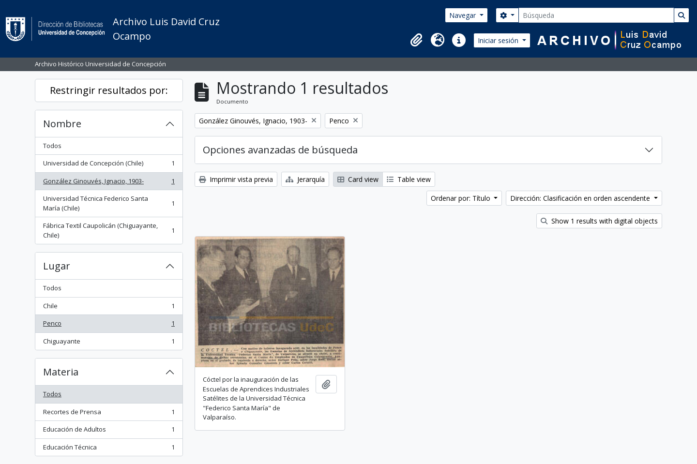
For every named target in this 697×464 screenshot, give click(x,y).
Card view (358, 179)
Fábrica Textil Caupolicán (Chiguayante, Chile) (109, 230)
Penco (109, 325)
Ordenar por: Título (461, 198)
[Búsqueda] (596, 15)
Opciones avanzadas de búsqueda (280, 149)
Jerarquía (305, 179)
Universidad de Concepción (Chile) (109, 165)
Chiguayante (109, 343)
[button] (416, 40)
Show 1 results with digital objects (599, 220)
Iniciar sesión (499, 40)
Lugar (56, 265)
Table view (409, 179)
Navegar (463, 15)
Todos (52, 145)
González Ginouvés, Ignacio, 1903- (109, 183)
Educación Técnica (109, 449)
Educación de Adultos (109, 431)
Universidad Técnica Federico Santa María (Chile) (109, 203)
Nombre (62, 123)
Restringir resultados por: (109, 90)
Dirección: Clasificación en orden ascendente (581, 198)
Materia (60, 371)
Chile (109, 307)
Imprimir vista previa (236, 179)
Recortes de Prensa (109, 413)
